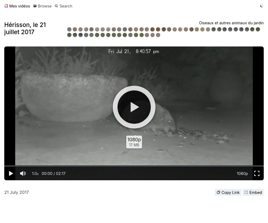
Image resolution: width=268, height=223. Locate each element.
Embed (253, 192)
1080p (242, 173)
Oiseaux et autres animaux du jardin (231, 23)
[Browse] (42, 6)
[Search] (63, 6)
